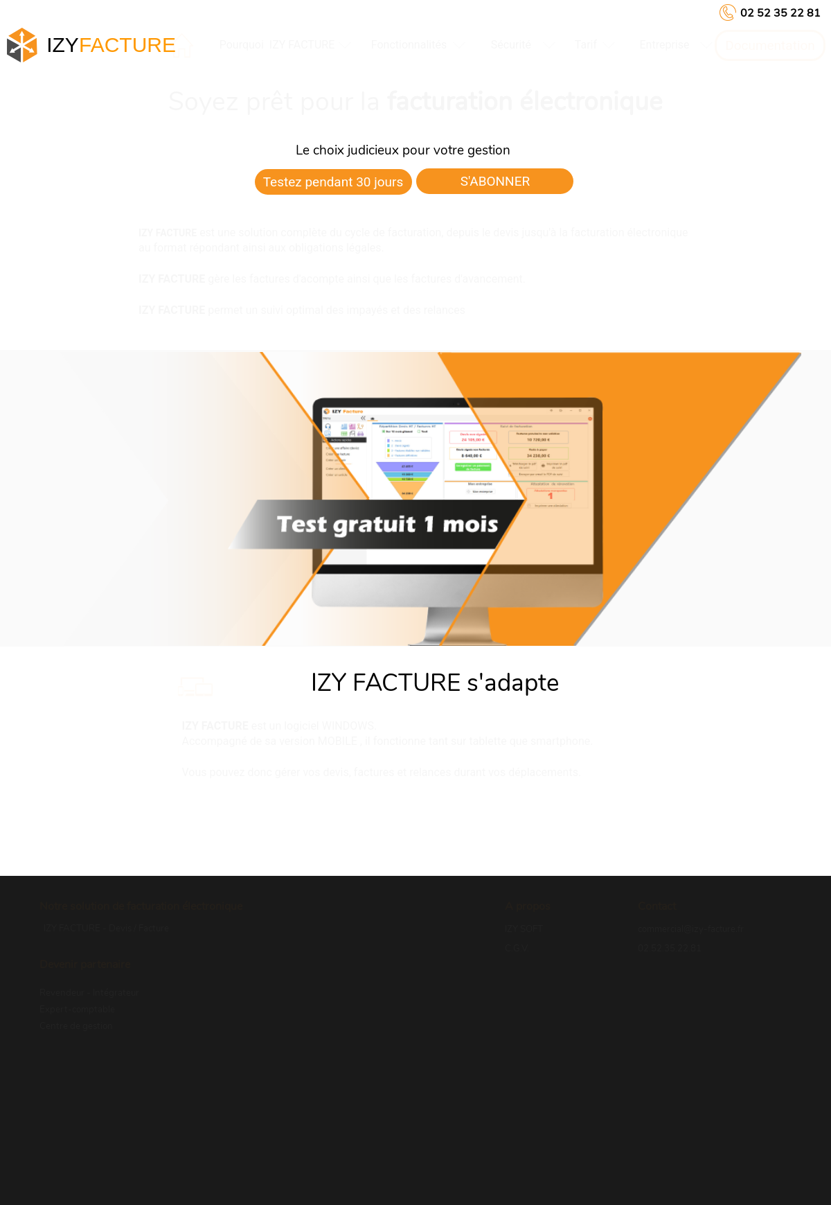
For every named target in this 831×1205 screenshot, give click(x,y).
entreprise (664, 44)
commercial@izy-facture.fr (691, 929)
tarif (586, 44)
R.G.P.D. (522, 967)
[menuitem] (277, 45)
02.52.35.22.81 (670, 948)
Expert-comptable (77, 1009)
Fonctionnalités (409, 44)
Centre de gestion (76, 1026)
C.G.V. (517, 948)
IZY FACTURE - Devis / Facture (106, 928)
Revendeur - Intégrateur (89, 993)
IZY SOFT (524, 929)
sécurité (511, 44)
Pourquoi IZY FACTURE (277, 44)
